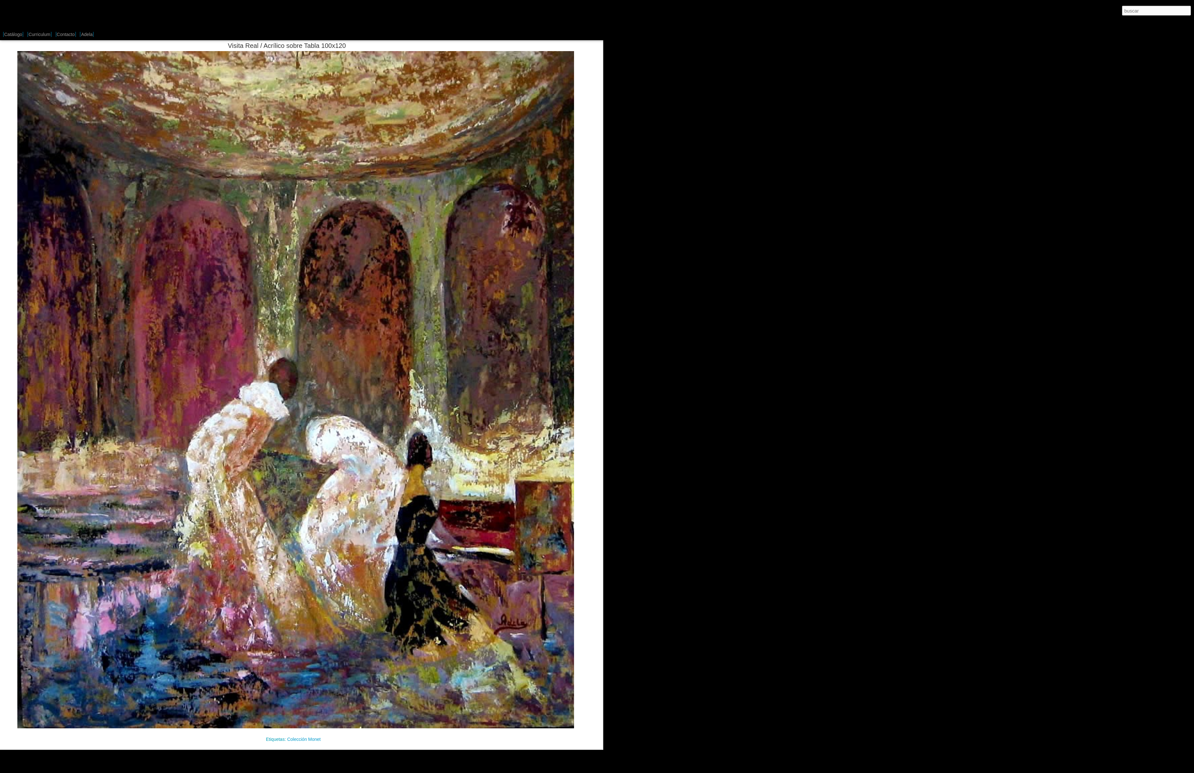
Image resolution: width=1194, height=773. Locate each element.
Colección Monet (304, 739)
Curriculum (39, 34)
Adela (87, 34)
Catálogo (13, 34)
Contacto (66, 34)
